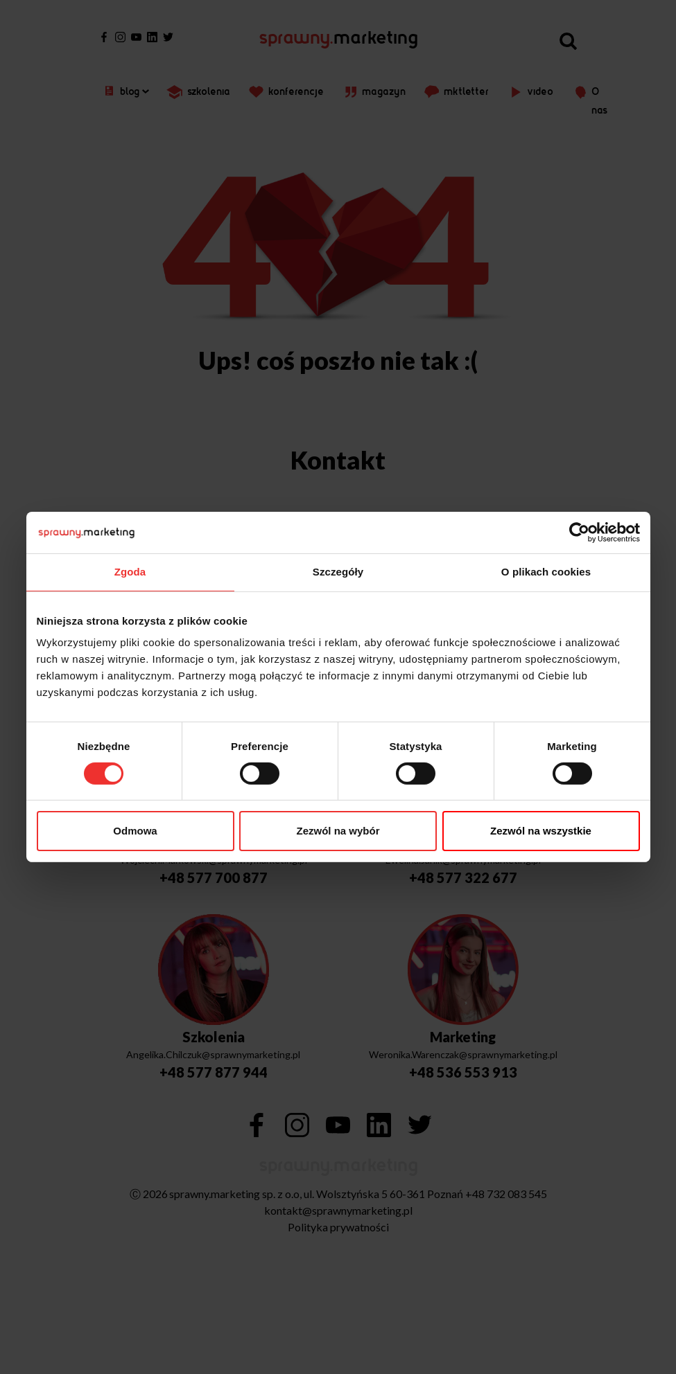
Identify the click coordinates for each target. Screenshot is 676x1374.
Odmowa (135, 831)
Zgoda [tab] (130, 572)
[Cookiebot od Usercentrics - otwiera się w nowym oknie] (579, 532)
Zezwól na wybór (337, 831)
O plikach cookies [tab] (546, 572)
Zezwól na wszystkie (540, 831)
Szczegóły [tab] (338, 572)
